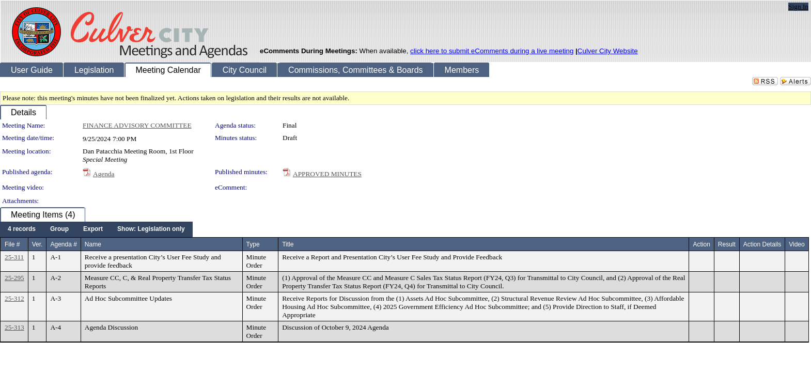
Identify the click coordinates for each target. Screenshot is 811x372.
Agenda (103, 174)
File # (12, 244)
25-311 (14, 257)
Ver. (37, 244)
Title (287, 244)
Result (727, 244)
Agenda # (63, 244)
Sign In (798, 6)
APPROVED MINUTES (327, 174)
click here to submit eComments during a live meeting (491, 51)
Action (701, 244)
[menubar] (96, 229)
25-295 (14, 278)
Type (253, 244)
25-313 (14, 327)
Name (93, 244)
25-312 (14, 298)
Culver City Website (608, 51)
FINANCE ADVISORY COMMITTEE (137, 125)
